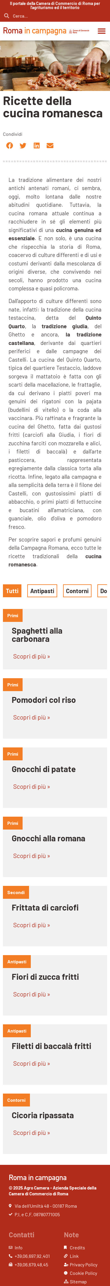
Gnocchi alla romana (48, 838)
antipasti (16, 961)
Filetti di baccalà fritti (51, 1046)
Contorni (77, 590)
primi (12, 615)
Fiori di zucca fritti (45, 977)
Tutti (12, 590)
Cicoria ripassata (43, 1115)
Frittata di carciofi (45, 907)
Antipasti (42, 590)
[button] (101, 31)
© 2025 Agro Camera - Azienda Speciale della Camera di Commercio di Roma (53, 1190)
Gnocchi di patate (44, 769)
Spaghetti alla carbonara (37, 634)
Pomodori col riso (44, 700)
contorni (16, 1100)
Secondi (16, 892)
